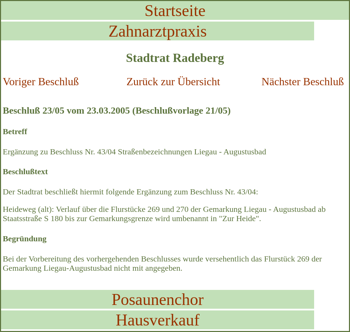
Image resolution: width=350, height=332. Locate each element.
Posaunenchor (157, 299)
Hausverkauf (157, 320)
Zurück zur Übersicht (173, 81)
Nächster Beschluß (302, 81)
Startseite (175, 10)
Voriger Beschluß (41, 81)
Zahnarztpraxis (157, 31)
